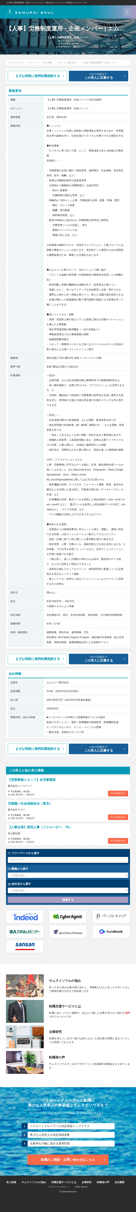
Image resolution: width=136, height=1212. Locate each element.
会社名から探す (19, 884)
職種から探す (18, 868)
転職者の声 (103, 1182)
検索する (68, 899)
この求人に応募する (101, 76)
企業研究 (87, 1182)
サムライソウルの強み (33, 1182)
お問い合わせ (81, 1187)
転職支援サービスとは (64, 1182)
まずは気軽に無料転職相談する (40, 76)
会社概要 (119, 1182)
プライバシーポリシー (59, 1187)
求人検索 (11, 1182)
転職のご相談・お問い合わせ (74, 1159)
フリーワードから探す (24, 853)
